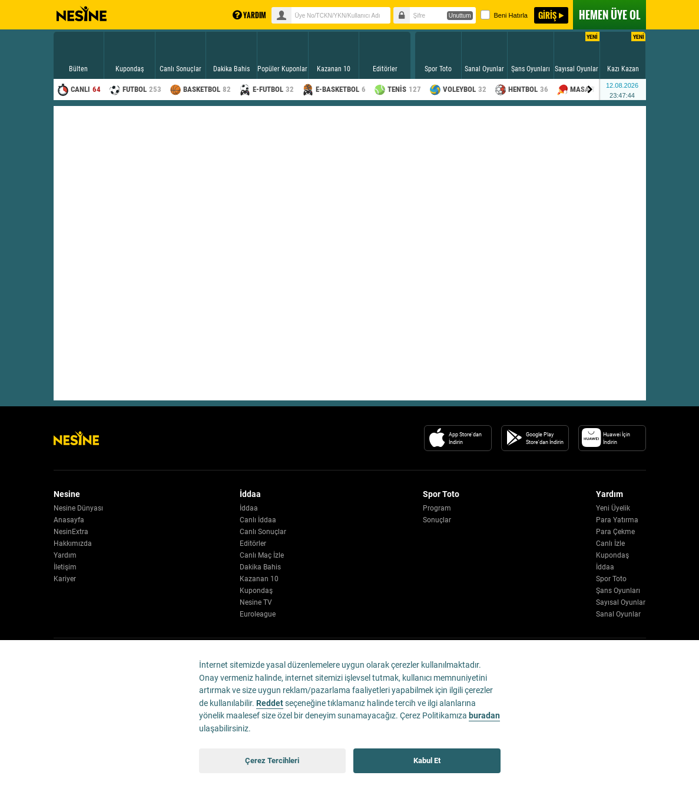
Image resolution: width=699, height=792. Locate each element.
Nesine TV (256, 602)
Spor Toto (611, 579)
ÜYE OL (609, 14)
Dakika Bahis (260, 567)
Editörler (253, 543)
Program (437, 508)
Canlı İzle (610, 543)
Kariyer (65, 579)
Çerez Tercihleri (272, 760)
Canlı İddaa (258, 520)
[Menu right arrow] (590, 89)
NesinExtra (71, 532)
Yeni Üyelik (613, 508)
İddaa (249, 508)
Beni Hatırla (504, 14)
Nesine (82, 14)
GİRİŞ (547, 15)
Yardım (65, 555)
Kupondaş (256, 590)
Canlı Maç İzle (262, 555)
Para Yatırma (617, 520)
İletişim (65, 567)
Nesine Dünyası (78, 508)
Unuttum (460, 15)
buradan (484, 716)
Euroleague (258, 614)
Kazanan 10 (259, 579)
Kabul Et (426, 760)
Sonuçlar (437, 520)
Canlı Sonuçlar (263, 532)
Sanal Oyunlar (618, 614)
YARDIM (249, 15)
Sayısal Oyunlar (620, 602)
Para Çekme (615, 532)
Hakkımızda (73, 543)
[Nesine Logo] (76, 438)
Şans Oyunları (618, 590)
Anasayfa (69, 520)
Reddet (269, 703)
